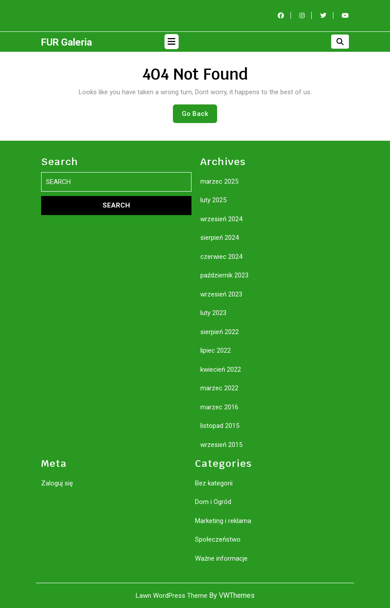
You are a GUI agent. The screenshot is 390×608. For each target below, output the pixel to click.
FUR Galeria (66, 42)
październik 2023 (224, 275)
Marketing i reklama (223, 521)
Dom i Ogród (213, 502)
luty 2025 (213, 200)
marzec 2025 (219, 181)
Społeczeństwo (218, 539)
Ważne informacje (221, 558)
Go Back (199, 115)
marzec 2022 (219, 388)
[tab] (171, 41)
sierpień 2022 (219, 332)
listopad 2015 (219, 426)
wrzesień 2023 (221, 294)
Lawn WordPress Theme (171, 596)
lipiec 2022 (215, 350)
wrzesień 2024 (221, 219)
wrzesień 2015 (221, 445)
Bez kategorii (214, 483)
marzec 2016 (219, 407)
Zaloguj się (57, 483)
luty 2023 (213, 313)
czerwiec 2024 (221, 257)
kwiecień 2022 (220, 369)
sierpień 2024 (219, 238)
